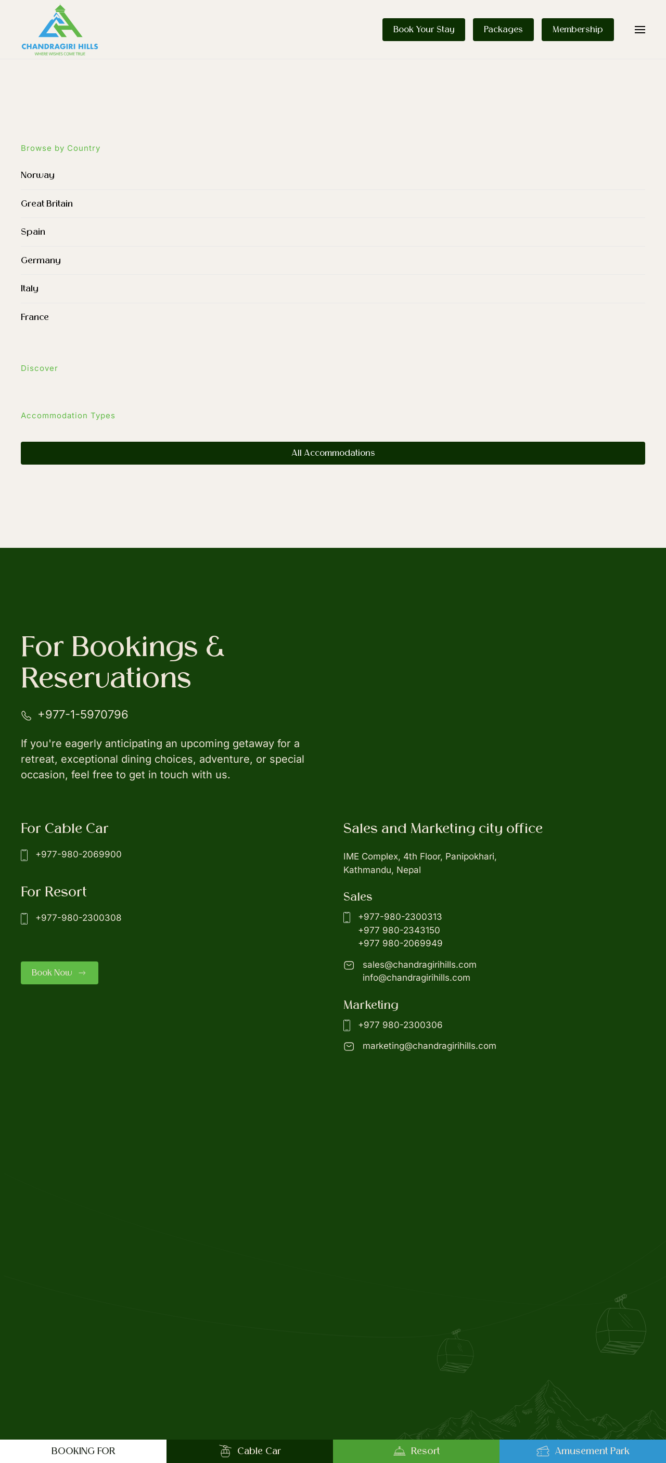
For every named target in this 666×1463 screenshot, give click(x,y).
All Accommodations (333, 453)
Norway (38, 175)
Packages (503, 29)
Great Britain (47, 203)
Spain (33, 231)
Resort (416, 1451)
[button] (640, 29)
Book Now (59, 973)
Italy (30, 288)
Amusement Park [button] (583, 1451)
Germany (41, 260)
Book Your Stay (423, 29)
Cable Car (250, 1451)
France (35, 317)
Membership (578, 29)
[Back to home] (60, 29)
